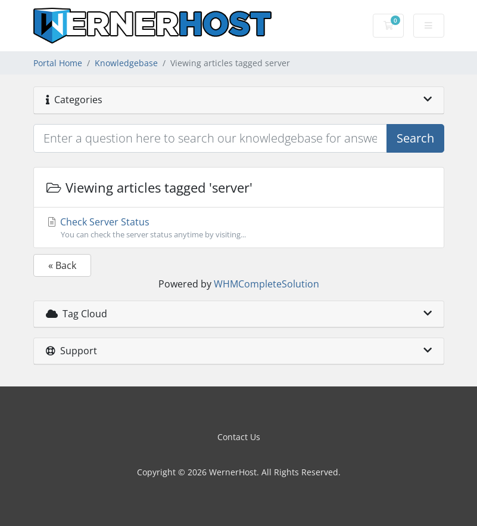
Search (415, 138)
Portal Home (57, 63)
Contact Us (238, 437)
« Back (62, 265)
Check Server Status (239, 227)
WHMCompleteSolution (266, 283)
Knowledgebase (126, 63)
